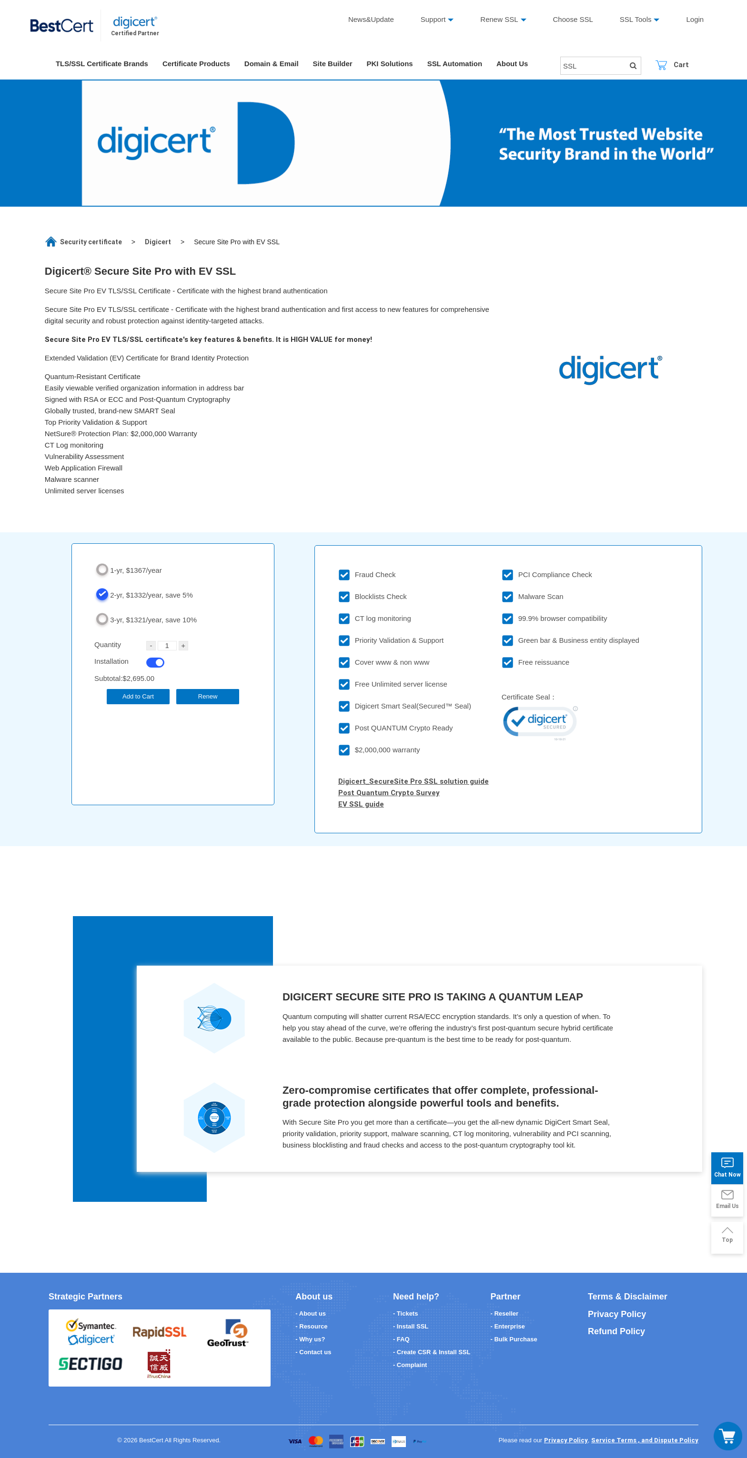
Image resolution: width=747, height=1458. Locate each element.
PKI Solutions (391, 64)
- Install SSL (410, 1326)
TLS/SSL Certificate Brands (102, 64)
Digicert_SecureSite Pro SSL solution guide (413, 781)
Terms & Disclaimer (627, 1296)
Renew (207, 696)
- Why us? (310, 1339)
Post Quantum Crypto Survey (389, 792)
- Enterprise (508, 1326)
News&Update (371, 19)
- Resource (311, 1326)
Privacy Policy (617, 1314)
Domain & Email (272, 64)
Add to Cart (138, 696)
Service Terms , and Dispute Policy (644, 1440)
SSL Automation (456, 64)
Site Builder (333, 64)
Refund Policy (616, 1331)
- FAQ (401, 1339)
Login (695, 19)
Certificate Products (197, 64)
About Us (514, 64)
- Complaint (410, 1364)
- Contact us (313, 1352)
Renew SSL (499, 19)
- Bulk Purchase (514, 1339)
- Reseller (505, 1313)
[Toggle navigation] (728, 1436)
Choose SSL (573, 19)
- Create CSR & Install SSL (432, 1352)
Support (433, 19)
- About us (310, 1313)
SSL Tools (636, 19)
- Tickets (405, 1313)
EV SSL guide (361, 804)
